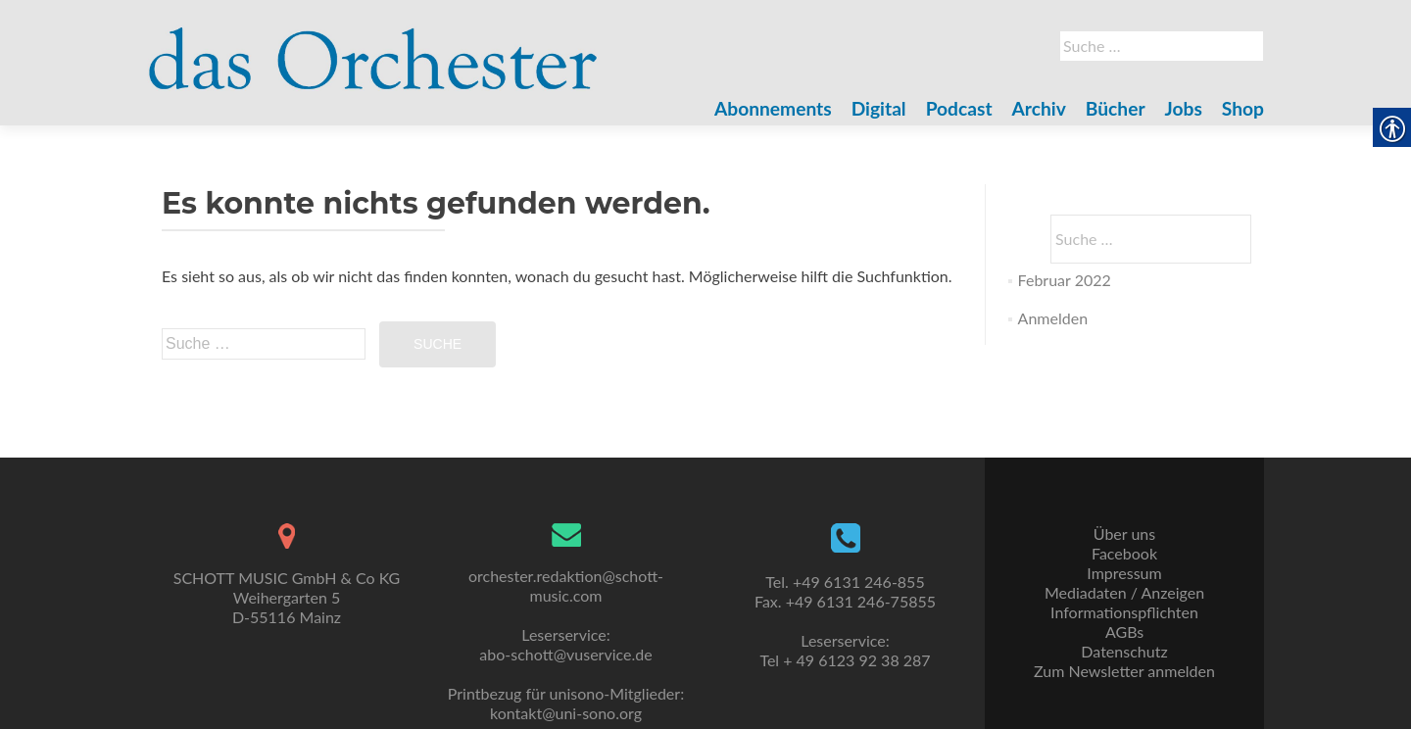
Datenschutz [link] (1124, 651)
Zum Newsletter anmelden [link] (1124, 670)
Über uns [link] (1124, 533)
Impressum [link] (1124, 572)
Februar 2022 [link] (1064, 279)
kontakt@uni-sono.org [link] (566, 713)
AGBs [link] (1124, 631)
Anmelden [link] (1053, 318)
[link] (373, 47)
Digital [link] (878, 108)
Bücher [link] (1115, 108)
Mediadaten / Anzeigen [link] (1124, 592)
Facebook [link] (1124, 553)
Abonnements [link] (773, 108)
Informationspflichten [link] (1124, 612)
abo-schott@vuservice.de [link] (565, 654)
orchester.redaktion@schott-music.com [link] (565, 585)
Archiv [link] (1039, 108)
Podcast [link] (959, 108)
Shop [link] (1243, 108)
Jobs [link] (1183, 108)
